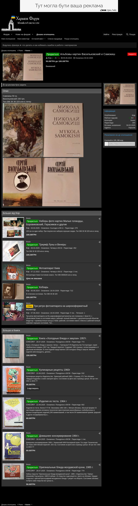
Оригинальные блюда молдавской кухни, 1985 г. (66, 467)
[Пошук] (131, 34)
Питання (79, 313)
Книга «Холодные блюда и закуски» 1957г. (63, 338)
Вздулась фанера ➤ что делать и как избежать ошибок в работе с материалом (40, 45)
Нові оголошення (8, 39)
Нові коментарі (23, 39)
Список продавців (55, 39)
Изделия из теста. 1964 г (53, 401)
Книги (28, 218)
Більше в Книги (11, 330)
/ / (55, 58)
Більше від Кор (11, 213)
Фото (28, 265)
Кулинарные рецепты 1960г (54, 369)
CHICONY (30, 342)
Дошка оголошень (45, 34)
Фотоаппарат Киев (49, 268)
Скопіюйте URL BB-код (113, 140)
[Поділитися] (100, 219)
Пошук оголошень (71, 39)
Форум (6, 34)
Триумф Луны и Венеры (52, 244)
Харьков (131, 128)
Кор (49, 58)
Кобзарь (43, 287)
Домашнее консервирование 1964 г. (59, 435)
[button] (11, 34)
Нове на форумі (22, 34)
